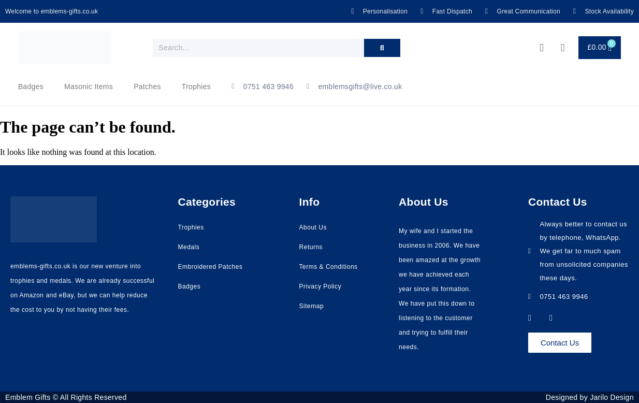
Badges (30, 86)
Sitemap (311, 306)
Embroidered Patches (210, 266)
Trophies (196, 86)
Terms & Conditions (328, 266)
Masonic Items (88, 86)
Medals (189, 247)
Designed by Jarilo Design (590, 397)
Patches (147, 86)
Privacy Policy (320, 286)
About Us (313, 227)
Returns (311, 247)
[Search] (382, 48)
